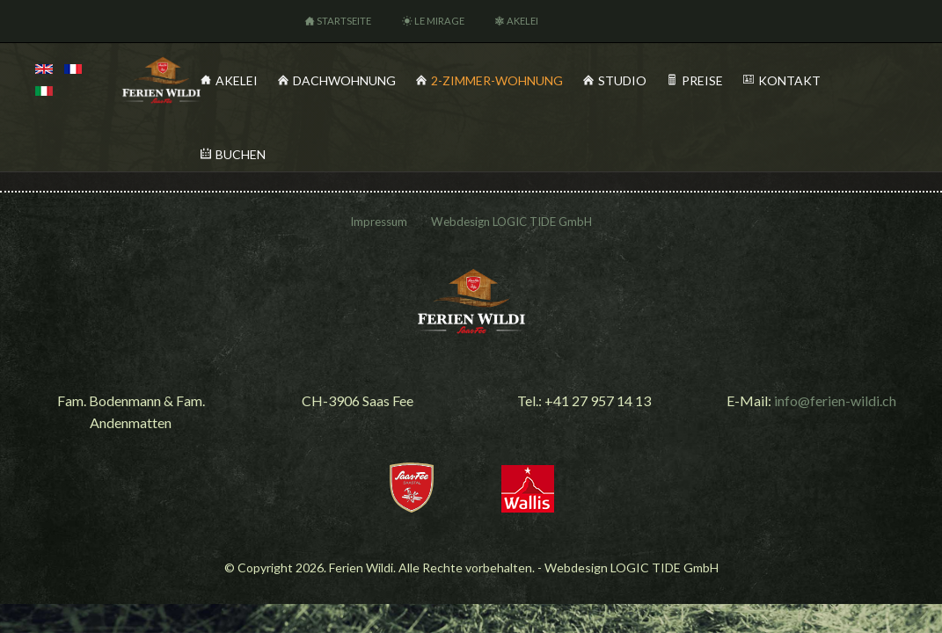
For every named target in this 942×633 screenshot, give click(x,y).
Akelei (522, 20)
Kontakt (789, 80)
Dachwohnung (344, 80)
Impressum (378, 222)
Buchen (240, 154)
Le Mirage (439, 20)
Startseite (344, 20)
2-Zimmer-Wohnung (497, 80)
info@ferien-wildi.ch (835, 400)
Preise (702, 80)
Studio (622, 80)
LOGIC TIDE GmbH (542, 222)
